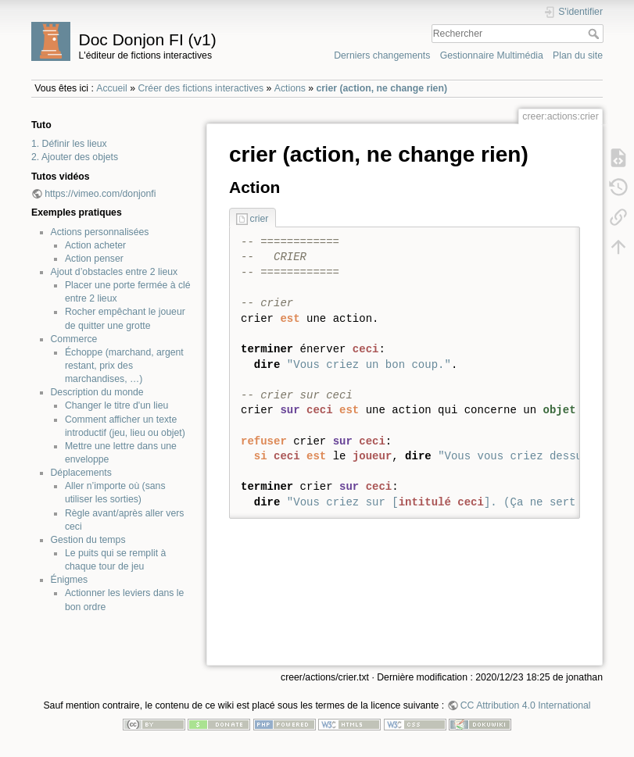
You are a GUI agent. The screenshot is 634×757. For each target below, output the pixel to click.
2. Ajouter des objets (74, 157)
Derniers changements (382, 55)
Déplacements (81, 472)
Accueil (111, 88)
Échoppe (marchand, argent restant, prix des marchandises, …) (124, 365)
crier (259, 218)
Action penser (94, 258)
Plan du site (578, 55)
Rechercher (595, 33)
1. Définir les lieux (69, 143)
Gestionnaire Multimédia (491, 55)
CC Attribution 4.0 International (525, 705)
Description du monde (97, 392)
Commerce (74, 339)
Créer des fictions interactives (200, 88)
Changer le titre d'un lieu (116, 405)
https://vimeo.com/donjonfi (100, 193)
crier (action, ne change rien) (382, 88)
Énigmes (69, 579)
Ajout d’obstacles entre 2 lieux (114, 271)
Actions (290, 88)
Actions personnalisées (100, 232)
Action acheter (95, 245)
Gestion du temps (88, 539)
